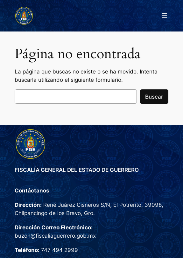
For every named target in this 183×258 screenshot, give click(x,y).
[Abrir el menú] (164, 15)
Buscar (154, 97)
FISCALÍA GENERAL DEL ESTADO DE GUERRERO (77, 170)
